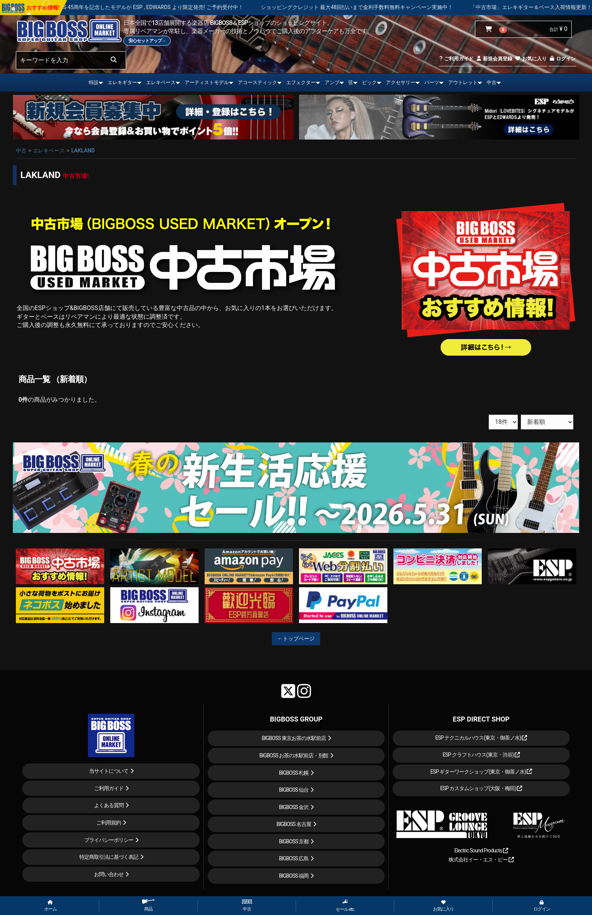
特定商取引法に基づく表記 (108, 857)
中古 (491, 82)
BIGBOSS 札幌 (294, 773)
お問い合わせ (108, 874)
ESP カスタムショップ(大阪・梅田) (481, 788)
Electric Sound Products (481, 850)
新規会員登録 (494, 58)
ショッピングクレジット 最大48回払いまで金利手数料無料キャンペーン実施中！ (381, 7)
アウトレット (463, 82)
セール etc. (345, 905)
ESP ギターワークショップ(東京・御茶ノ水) (481, 772)
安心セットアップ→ (147, 40)
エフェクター (301, 82)
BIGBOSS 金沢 (294, 807)
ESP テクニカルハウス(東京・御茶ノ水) (481, 738)
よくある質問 (108, 805)
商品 (148, 905)
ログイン (562, 58)
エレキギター (122, 82)
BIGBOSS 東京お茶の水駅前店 (294, 738)
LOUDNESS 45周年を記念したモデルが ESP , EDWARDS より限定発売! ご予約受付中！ (166, 7)
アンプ (332, 82)
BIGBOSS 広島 (294, 858)
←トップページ (296, 639)
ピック (369, 82)
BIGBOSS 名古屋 (293, 824)
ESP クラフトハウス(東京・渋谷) (481, 755)
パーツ (431, 82)
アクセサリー (400, 82)
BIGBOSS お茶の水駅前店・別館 (293, 755)
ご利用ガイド (456, 58)
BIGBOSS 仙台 (294, 790)
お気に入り (530, 58)
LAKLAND (83, 150)
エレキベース (161, 82)
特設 (94, 82)
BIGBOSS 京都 (294, 841)
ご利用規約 (108, 823)
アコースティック (257, 82)
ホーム (50, 906)
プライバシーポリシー (108, 840)
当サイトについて (108, 771)
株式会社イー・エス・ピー (481, 860)
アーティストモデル (207, 82)
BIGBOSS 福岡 (294, 876)
